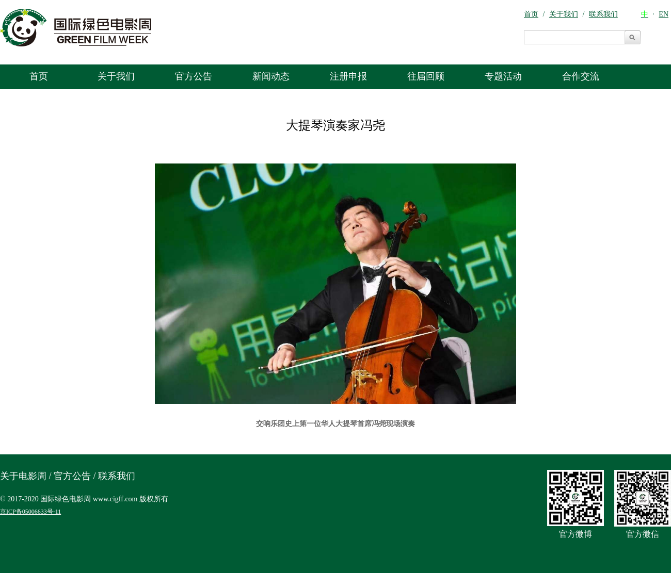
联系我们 (116, 476)
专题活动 (503, 76)
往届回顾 (425, 76)
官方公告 (193, 76)
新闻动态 (271, 76)
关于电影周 (23, 476)
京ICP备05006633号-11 (30, 511)
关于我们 (116, 76)
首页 (38, 76)
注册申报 (348, 76)
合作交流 (580, 76)
